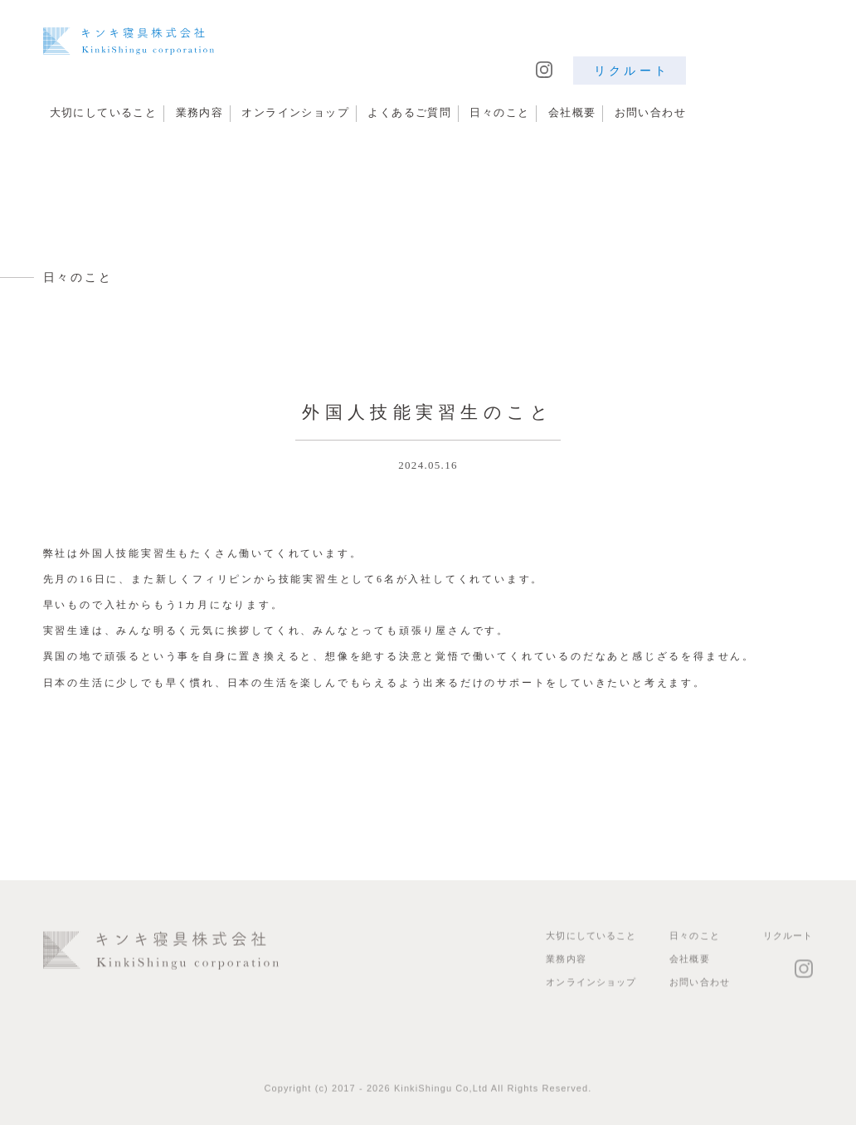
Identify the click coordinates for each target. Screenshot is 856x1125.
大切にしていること (104, 112)
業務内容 (200, 112)
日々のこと (499, 112)
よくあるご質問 (409, 112)
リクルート (631, 70)
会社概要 (572, 112)
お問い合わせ (650, 112)
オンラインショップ (295, 112)
